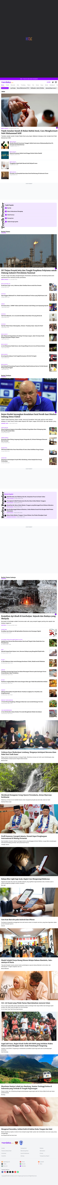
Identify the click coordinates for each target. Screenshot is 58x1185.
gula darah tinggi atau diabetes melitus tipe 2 (12, 639)
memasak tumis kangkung (7, 700)
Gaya (42, 85)
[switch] (49, 82)
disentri (3, 669)
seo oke (3, 659)
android (3, 925)
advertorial (4, 629)
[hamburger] (55, 82)
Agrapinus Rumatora (11, 516)
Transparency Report (44, 1155)
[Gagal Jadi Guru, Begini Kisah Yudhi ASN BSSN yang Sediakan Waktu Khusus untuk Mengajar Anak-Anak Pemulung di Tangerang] (29, 1026)
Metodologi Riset (24, 1150)
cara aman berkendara (6, 710)
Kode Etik (4, 1155)
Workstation (42, 1150)
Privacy (41, 1153)
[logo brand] (16, 1143)
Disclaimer (4, 1153)
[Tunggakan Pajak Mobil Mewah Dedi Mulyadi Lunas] (5, 165)
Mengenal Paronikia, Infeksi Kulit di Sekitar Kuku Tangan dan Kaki (26, 1129)
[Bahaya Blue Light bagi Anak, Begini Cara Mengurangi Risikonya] (29, 861)
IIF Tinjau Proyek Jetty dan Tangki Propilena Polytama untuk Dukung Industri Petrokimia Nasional (29, 271)
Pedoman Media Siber (6, 1150)
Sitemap (22, 1155)
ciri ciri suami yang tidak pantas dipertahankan (12, 1009)
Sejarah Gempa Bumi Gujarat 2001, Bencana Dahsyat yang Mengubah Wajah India (22, 651)
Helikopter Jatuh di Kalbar (39, 88)
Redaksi (41, 1148)
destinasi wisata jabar (6, 801)
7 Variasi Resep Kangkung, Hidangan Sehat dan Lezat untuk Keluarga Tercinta (22, 701)
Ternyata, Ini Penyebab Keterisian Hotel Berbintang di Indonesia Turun (29, 173)
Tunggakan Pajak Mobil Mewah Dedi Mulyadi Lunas (23, 163)
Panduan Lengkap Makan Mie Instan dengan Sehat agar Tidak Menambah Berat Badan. (24, 681)
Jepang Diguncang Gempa (10, 88)
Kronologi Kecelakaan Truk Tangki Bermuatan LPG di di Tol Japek (18, 356)
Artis (18, 85)
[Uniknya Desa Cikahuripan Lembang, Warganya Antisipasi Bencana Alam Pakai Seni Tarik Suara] (29, 734)
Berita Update (10, 502)
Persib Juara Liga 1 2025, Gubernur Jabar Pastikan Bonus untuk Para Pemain (21, 285)
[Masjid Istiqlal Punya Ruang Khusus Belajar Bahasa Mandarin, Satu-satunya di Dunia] (29, 942)
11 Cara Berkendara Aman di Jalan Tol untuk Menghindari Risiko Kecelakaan (21, 712)
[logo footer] (8, 1142)
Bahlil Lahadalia (10, 498)
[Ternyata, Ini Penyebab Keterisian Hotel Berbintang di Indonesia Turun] (5, 175)
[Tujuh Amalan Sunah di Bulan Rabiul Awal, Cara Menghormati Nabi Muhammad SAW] (29, 111)
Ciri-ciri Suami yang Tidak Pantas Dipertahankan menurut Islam (25, 1003)
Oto (33, 85)
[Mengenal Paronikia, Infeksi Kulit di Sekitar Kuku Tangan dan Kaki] (29, 1111)
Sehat (46, 85)
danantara (3, 457)
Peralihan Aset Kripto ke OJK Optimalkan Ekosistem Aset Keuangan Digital (21, 631)
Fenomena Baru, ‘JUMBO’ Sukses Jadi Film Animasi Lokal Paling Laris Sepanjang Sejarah (24, 305)
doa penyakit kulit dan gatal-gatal (9, 1135)
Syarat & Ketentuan (25, 1153)
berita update (4, 128)
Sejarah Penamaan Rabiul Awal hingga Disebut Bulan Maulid (26, 153)
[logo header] (7, 82)
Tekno (28, 85)
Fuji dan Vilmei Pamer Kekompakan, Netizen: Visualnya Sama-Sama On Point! (22, 325)
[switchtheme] (52, 82)
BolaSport (52, 85)
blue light (3, 885)
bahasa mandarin (5, 968)
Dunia (37, 85)
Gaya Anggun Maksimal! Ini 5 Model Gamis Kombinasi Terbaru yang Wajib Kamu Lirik (24, 295)
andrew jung (4, 423)
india (2, 649)
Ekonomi (13, 85)
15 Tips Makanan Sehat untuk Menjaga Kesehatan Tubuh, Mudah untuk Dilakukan (23, 661)
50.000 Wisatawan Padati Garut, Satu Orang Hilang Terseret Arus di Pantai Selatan (23, 346)
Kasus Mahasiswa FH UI (24, 88)
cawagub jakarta (5, 844)
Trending (23, 85)
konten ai (3, 293)
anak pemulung (4, 1051)
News (2, 85)
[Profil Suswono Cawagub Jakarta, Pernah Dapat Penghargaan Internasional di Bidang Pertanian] (29, 818)
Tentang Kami (24, 1148)
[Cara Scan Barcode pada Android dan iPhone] (29, 902)
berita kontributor (5, 283)
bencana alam (4, 760)
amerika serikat (4, 437)
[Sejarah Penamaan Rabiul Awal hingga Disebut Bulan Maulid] (5, 155)
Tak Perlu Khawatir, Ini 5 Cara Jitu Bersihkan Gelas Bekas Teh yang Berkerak (21, 315)
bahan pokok (4, 447)
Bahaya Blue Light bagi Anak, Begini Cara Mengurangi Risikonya (25, 879)
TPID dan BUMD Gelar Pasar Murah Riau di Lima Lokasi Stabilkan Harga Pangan (22, 449)
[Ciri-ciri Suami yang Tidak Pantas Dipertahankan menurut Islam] (29, 985)
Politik (7, 85)
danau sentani (4, 427)
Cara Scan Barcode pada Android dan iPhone (18, 920)
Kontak (3, 1148)
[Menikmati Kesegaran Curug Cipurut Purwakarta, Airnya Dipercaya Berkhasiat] (29, 777)
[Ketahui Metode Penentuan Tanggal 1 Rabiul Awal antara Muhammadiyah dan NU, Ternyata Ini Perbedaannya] (5, 145)
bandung (3, 1094)
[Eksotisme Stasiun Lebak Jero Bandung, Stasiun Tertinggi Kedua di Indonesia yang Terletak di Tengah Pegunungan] (29, 1069)
